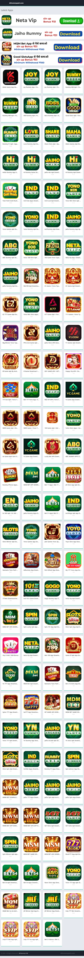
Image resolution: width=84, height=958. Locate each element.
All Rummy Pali (23, 953)
